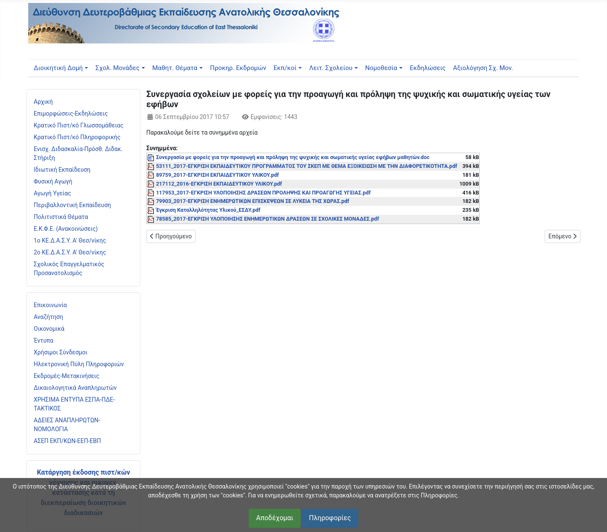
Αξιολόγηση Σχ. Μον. (483, 68)
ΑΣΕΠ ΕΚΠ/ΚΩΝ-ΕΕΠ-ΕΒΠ (67, 440)
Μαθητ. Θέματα (174, 68)
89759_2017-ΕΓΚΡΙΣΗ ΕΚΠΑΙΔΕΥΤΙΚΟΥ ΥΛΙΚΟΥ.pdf (217, 175)
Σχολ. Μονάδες (118, 68)
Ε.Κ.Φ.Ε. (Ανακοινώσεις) (66, 228)
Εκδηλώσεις (428, 68)
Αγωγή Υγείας (52, 193)
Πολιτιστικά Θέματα (61, 216)
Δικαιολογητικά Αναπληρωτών (75, 387)
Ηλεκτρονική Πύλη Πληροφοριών (79, 364)
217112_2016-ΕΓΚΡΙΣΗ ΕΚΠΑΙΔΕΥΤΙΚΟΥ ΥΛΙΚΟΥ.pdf (219, 184)
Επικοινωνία (50, 305)
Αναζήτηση (48, 316)
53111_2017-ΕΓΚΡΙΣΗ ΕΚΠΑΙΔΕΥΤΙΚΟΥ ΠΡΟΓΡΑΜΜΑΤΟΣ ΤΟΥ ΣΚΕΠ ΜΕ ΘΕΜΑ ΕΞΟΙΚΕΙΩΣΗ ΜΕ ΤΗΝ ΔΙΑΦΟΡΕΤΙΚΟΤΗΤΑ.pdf (306, 166)
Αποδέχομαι (274, 518)
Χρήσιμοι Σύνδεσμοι (60, 352)
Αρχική (43, 101)
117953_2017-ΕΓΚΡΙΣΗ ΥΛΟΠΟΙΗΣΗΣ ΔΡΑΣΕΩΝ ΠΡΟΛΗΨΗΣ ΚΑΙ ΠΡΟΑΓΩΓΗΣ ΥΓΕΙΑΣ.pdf (263, 192)
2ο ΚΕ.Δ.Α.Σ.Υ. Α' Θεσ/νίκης (70, 252)
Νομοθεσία (381, 68)
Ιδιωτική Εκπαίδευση (62, 169)
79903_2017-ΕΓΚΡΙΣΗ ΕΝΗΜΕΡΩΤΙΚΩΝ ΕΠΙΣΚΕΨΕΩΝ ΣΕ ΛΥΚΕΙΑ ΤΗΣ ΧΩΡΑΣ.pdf (252, 201)
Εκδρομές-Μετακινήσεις (66, 376)
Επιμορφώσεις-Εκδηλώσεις (71, 113)
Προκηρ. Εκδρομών (238, 68)
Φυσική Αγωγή (53, 181)
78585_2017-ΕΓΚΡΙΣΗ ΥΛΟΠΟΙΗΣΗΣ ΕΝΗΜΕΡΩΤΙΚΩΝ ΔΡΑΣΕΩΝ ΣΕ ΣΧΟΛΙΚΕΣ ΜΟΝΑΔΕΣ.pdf (267, 219)
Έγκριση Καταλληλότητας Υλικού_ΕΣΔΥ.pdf (208, 210)
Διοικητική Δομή (58, 68)
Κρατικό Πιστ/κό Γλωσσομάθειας (79, 125)
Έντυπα (44, 340)
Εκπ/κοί (285, 68)
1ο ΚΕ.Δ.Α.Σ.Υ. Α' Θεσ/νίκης (70, 240)
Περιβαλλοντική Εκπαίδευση (72, 205)
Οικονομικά (49, 328)
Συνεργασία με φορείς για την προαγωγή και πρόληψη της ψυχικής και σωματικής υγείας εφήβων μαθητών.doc (293, 157)
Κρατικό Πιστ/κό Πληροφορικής (77, 137)
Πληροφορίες (330, 518)
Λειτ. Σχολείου (331, 68)
